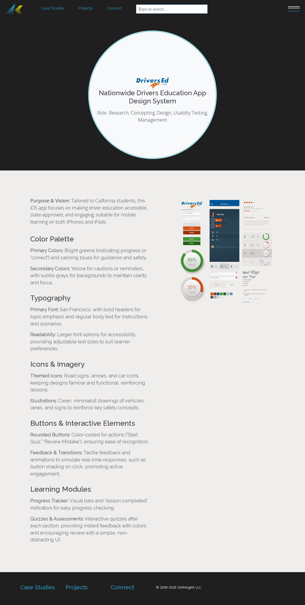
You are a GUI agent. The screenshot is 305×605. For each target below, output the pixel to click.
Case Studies (52, 8)
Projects (85, 8)
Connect (114, 8)
